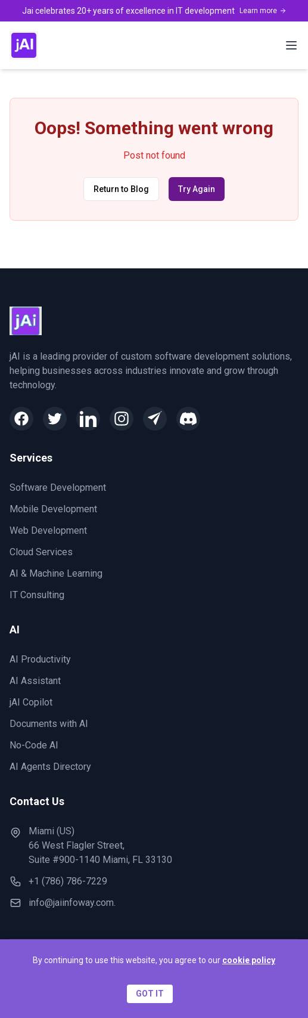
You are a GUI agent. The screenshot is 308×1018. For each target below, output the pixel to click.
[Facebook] (21, 419)
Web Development (48, 530)
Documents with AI (49, 723)
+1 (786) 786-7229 (68, 881)
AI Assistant (35, 680)
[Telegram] (155, 419)
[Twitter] (55, 419)
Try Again (196, 189)
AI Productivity (40, 659)
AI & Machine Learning (56, 573)
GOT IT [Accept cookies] (150, 993)
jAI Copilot (31, 702)
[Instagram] (121, 419)
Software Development (58, 487)
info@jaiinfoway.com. (72, 902)
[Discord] (188, 419)
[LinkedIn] (88, 419)
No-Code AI (34, 745)
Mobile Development (53, 509)
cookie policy (248, 960)
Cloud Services (41, 552)
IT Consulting (37, 595)
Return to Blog (121, 189)
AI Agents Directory (50, 766)
